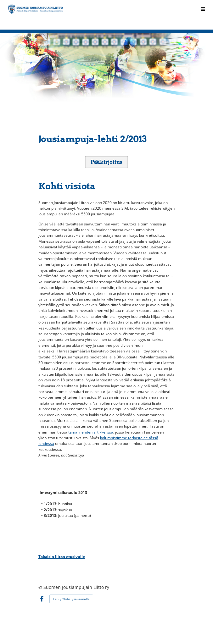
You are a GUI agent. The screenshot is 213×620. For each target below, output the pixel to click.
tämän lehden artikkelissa (90, 432)
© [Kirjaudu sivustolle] (40, 587)
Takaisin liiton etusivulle (61, 556)
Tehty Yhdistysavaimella (71, 599)
